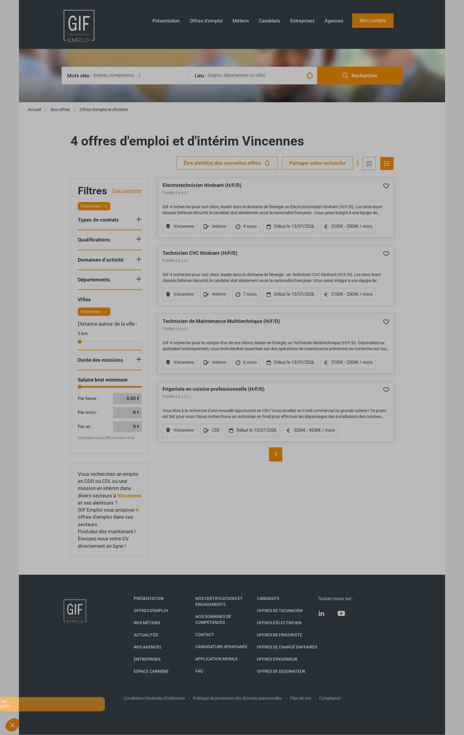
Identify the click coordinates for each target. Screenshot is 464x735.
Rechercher (360, 75)
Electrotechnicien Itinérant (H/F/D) (201, 185)
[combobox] (140, 75)
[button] (12, 725)
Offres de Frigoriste (279, 634)
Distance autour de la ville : (107, 324)
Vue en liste (387, 163)
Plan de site (300, 698)
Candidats (269, 21)
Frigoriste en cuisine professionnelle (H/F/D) (213, 389)
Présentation (166, 21)
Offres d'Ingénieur (277, 659)
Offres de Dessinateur (281, 671)
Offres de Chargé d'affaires (287, 647)
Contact (204, 634)
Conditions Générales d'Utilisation (154, 698)
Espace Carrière (151, 671)
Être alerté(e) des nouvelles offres (227, 163)
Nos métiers (147, 622)
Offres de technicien (280, 610)
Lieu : (200, 76)
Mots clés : (79, 76)
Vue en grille (369, 163)
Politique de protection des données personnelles (237, 698)
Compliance (330, 698)
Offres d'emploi (206, 21)
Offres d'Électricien (279, 622)
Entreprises (302, 21)
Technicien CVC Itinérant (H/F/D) (199, 253)
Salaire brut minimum (103, 380)
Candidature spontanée (221, 646)
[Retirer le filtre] (105, 206)
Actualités (146, 634)
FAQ (199, 671)
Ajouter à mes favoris (386, 186)
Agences (334, 21)
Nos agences (147, 647)
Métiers (241, 21)
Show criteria (139, 219)
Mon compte (373, 20)
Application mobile (216, 658)
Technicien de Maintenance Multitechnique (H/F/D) (221, 321)
